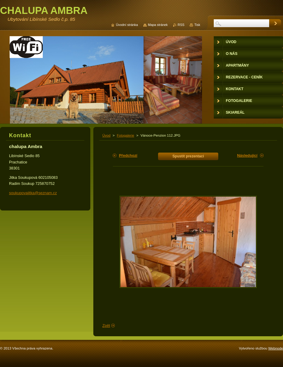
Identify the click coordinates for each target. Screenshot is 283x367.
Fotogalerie (125, 135)
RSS (181, 25)
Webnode (275, 348)
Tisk (197, 25)
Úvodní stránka (127, 25)
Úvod (106, 135)
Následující (247, 155)
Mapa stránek (158, 25)
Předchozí (128, 155)
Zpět (106, 325)
